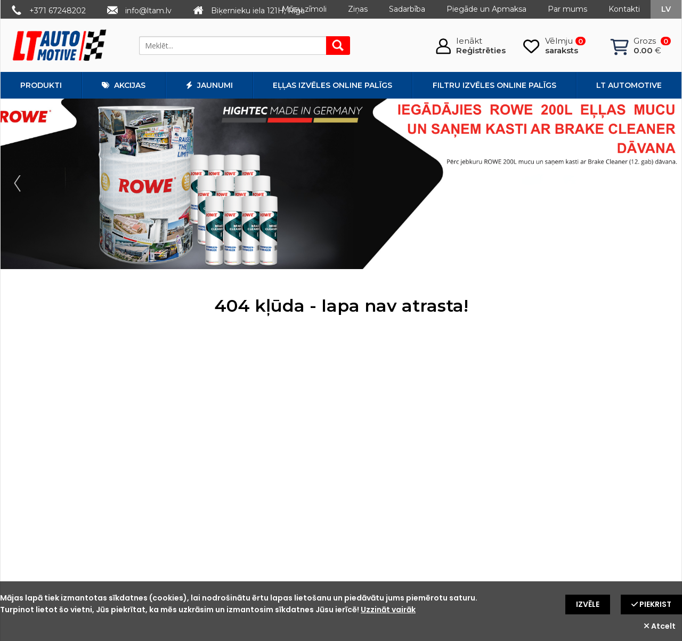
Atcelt (660, 626)
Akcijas (123, 85)
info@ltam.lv (148, 10)
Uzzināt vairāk (388, 609)
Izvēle (587, 604)
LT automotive (629, 85)
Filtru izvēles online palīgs (494, 85)
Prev (19, 183)
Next (662, 183)
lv (666, 9)
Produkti (41, 85)
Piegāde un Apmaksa (486, 9)
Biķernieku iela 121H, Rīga (258, 10)
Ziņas (358, 9)
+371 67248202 (57, 10)
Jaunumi (209, 85)
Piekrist (651, 604)
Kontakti (624, 9)
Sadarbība (407, 9)
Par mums (567, 9)
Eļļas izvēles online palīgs (332, 85)
